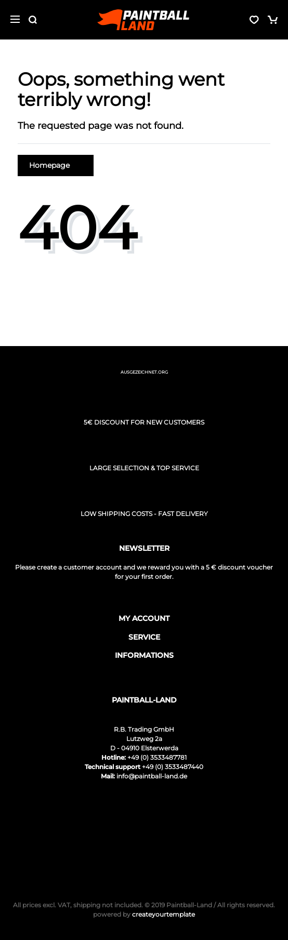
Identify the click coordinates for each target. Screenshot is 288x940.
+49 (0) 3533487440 (172, 767)
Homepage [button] (55, 165)
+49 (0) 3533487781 (157, 757)
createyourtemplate (144, 914)
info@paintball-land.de (151, 776)
